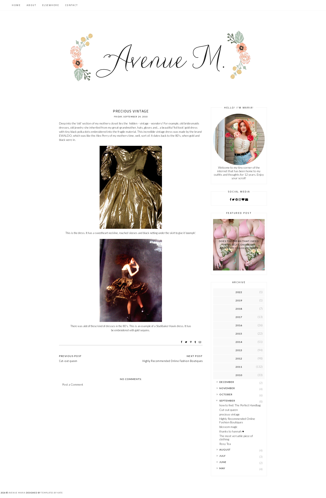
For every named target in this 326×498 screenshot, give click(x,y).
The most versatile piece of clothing (236, 437)
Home (16, 5)
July (222, 455)
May (222, 468)
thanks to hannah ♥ (231, 431)
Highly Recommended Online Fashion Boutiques (237, 420)
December (226, 382)
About (31, 5)
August (225, 449)
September (227, 400)
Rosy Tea (225, 444)
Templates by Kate (52, 493)
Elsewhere (50, 5)
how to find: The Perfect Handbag (240, 405)
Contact (71, 5)
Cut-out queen (228, 410)
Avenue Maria (17, 493)
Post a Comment (72, 384)
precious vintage (229, 414)
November (227, 388)
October (225, 394)
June (222, 462)
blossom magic (228, 427)
